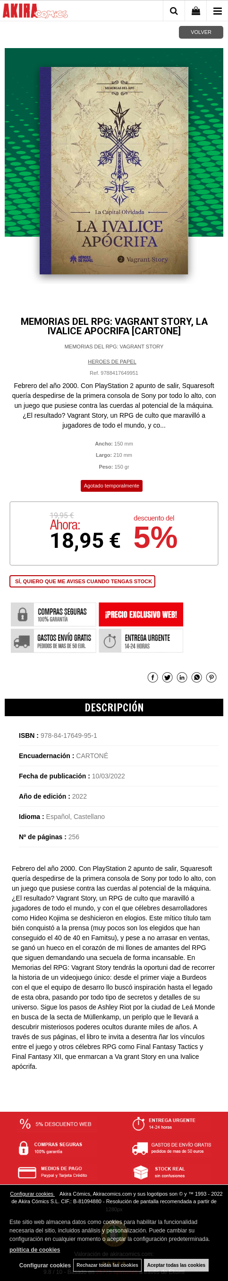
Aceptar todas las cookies (176, 1265)
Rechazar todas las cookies (107, 1265)
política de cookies (34, 1250)
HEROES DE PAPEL (112, 361)
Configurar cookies (32, 1194)
